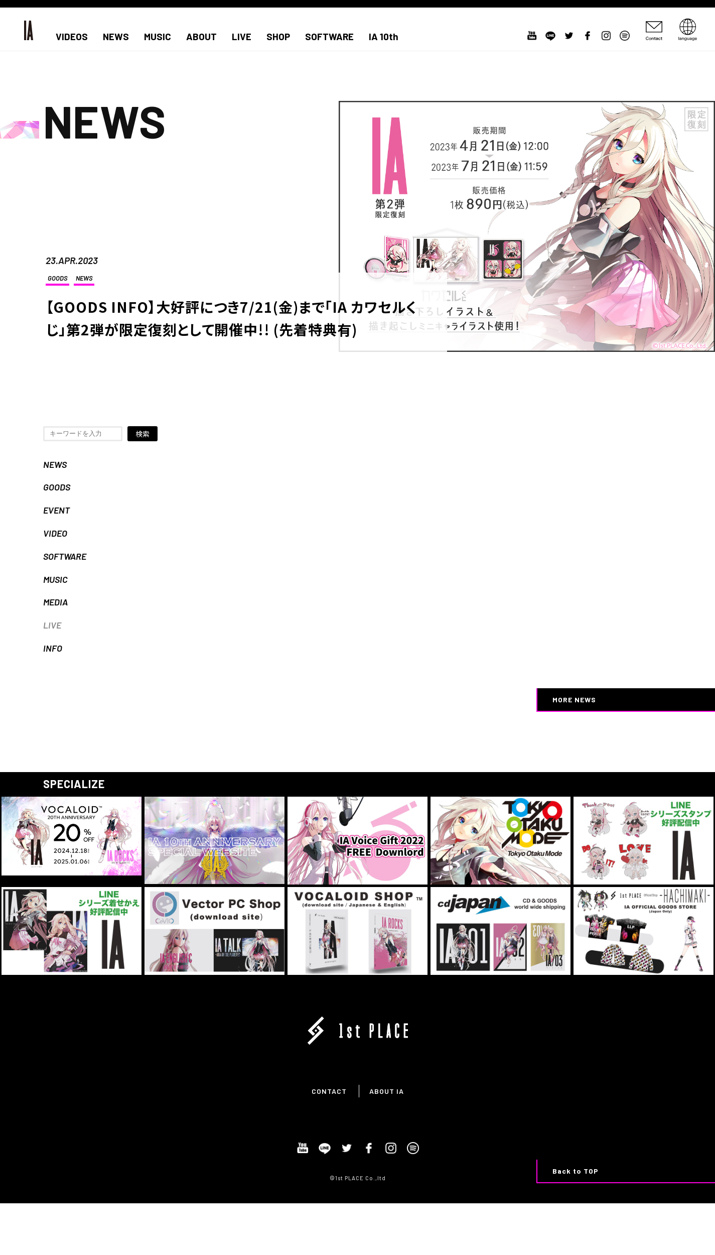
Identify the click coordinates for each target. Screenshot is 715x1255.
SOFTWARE (329, 37)
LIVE (241, 37)
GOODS (57, 278)
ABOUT (201, 37)
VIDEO (55, 533)
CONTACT (329, 1091)
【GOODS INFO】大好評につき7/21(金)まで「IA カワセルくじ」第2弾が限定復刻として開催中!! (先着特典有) (231, 318)
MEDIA (55, 601)
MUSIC (157, 37)
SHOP (278, 37)
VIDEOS (72, 37)
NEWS (116, 37)
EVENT (56, 510)
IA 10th (383, 37)
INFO (52, 648)
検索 (142, 434)
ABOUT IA (386, 1091)
